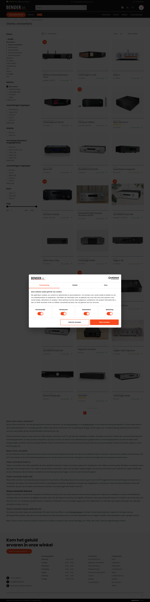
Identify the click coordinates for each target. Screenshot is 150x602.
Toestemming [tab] (44, 285)
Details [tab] (75, 285)
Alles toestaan (104, 322)
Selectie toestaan (74, 322)
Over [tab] (106, 285)
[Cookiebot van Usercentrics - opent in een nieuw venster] (110, 278)
